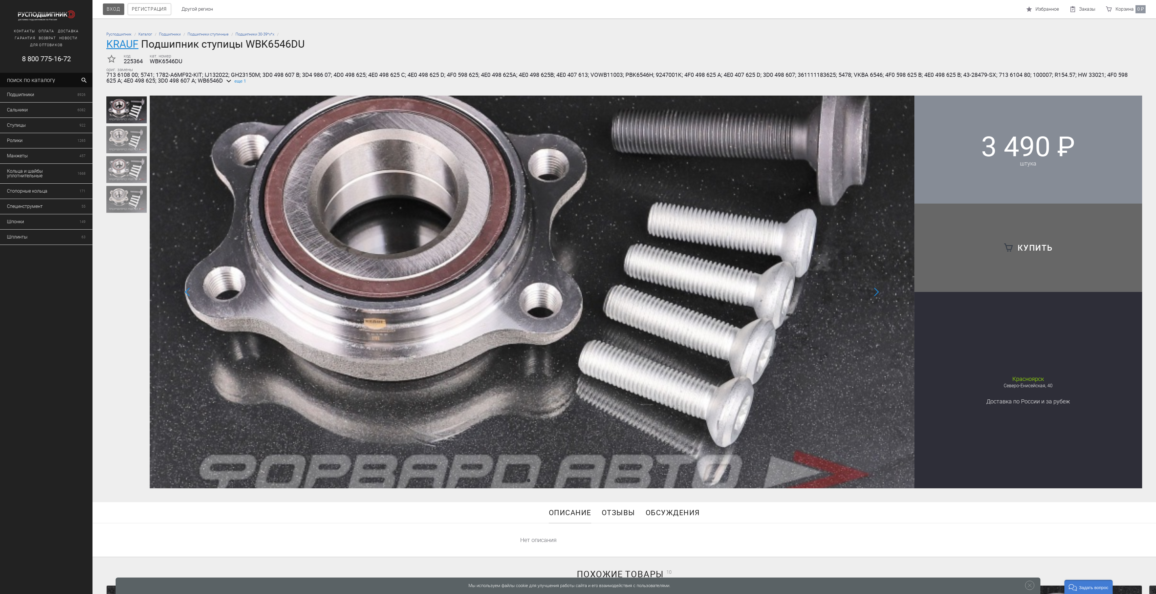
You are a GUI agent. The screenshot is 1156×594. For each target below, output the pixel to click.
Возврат (25, 38)
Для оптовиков (24, 45)
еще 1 (235, 81)
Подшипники (170, 34)
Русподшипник (118, 34)
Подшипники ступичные (208, 34)
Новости (47, 38)
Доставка (46, 31)
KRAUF (122, 44)
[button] (528, 480)
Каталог (145, 34)
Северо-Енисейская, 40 (1028, 385)
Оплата (25, 31)
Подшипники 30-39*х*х (255, 34)
